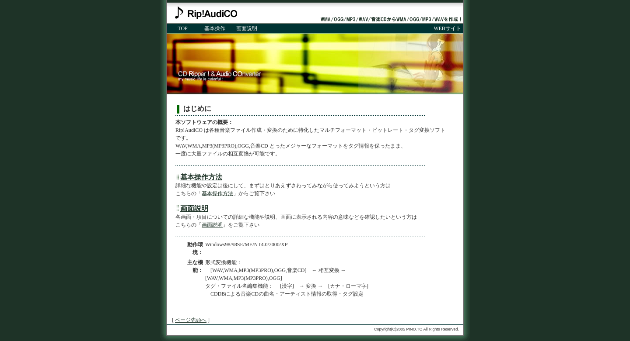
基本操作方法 (201, 177)
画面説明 (194, 208)
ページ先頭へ (190, 320)
